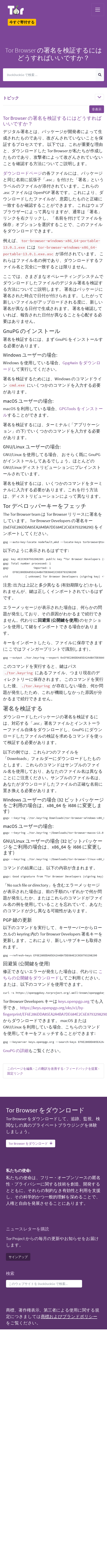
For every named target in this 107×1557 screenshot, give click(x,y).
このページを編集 (20, 1069)
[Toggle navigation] (97, 9)
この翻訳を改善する (49, 1069)
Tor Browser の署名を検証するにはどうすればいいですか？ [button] (52, 121)
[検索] (49, 74)
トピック (11, 97)
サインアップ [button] (18, 1257)
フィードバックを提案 (82, 1069)
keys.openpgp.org (73, 1001)
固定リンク (15, 1073)
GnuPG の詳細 (15, 1050)
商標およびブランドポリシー (69, 1316)
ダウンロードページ (22, 173)
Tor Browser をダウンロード (31, 1143)
